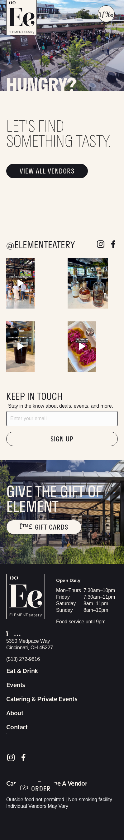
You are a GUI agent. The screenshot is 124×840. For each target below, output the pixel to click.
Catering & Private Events (41, 699)
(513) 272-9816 (23, 659)
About (14, 713)
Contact (17, 727)
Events (15, 685)
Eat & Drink (22, 671)
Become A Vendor (62, 783)
